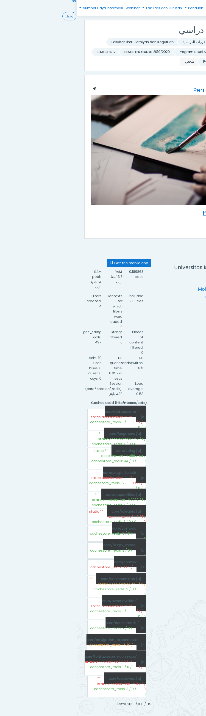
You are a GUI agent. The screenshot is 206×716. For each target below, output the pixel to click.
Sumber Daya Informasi (25, 8)
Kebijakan (140, 8)
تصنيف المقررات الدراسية (124, 41)
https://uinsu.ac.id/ (155, 282)
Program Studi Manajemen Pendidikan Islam (139, 51)
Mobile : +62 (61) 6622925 (148, 289)
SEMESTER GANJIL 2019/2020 (70, 51)
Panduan (118, 8)
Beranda (159, 8)
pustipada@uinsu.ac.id (151, 297)
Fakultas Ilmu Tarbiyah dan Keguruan (65, 41)
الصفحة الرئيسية (164, 41)
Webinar (55, 8)
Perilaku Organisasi (142, 61)
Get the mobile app (52, 262)
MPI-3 (171, 61)
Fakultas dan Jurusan (86, 8)
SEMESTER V (29, 51)
